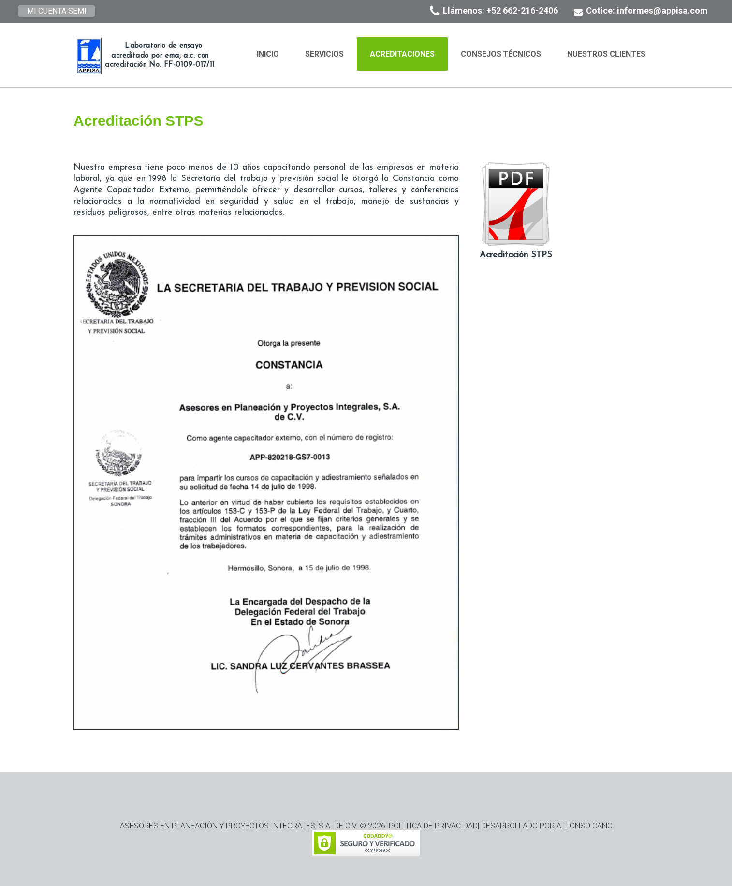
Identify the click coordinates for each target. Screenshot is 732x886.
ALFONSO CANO (584, 825)
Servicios (324, 54)
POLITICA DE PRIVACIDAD (433, 825)
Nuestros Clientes (606, 54)
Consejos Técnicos (501, 54)
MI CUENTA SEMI (57, 10)
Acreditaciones (402, 54)
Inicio (268, 54)
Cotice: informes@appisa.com (647, 10)
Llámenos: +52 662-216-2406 (500, 10)
